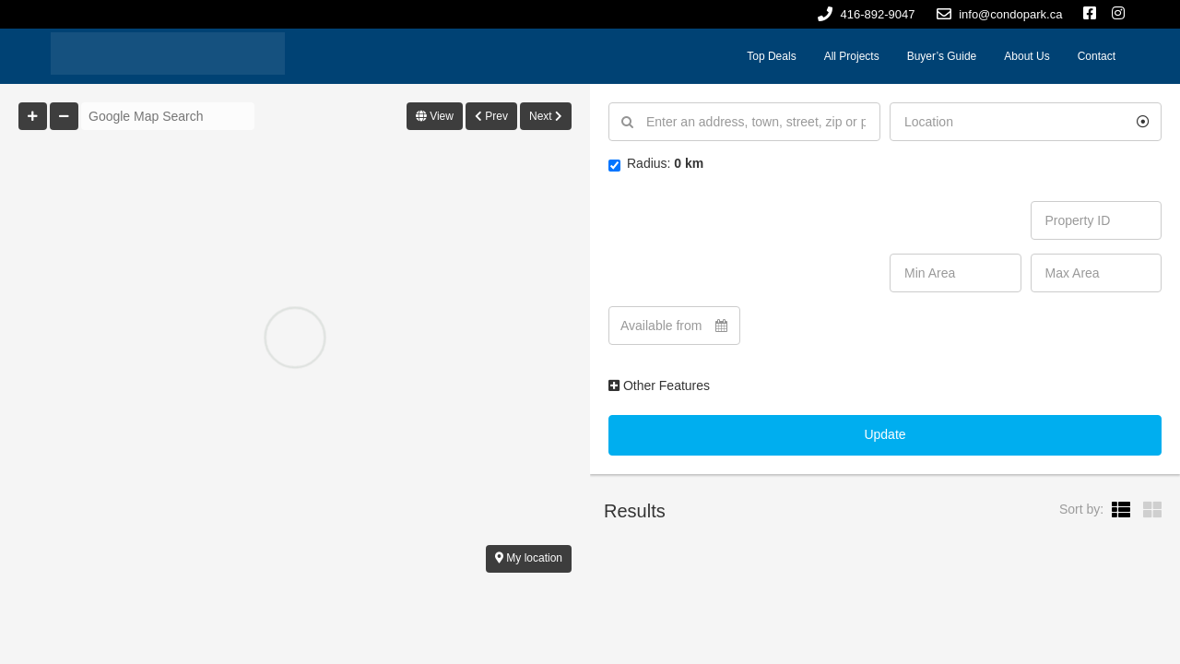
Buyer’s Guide (942, 56)
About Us (1026, 56)
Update (884, 434)
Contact (1096, 56)
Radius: (655, 164)
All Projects (851, 56)
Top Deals (771, 56)
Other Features (659, 385)
